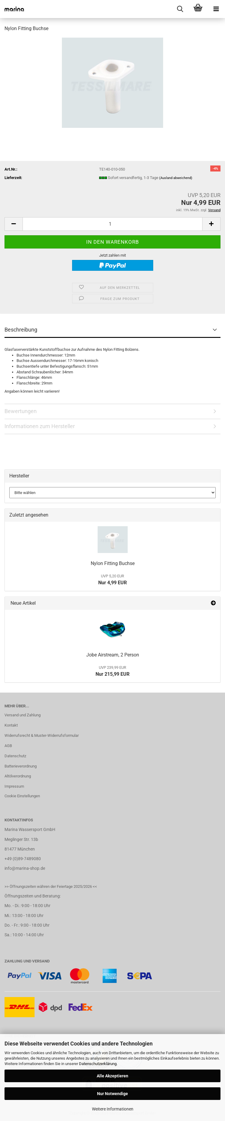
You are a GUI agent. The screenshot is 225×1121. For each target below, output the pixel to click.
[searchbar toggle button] (180, 9)
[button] (14, 224)
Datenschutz (15, 756)
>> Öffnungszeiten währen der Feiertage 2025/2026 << (51, 886)
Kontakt (11, 725)
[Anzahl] (112, 224)
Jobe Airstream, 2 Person (112, 655)
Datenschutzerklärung (98, 1063)
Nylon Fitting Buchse (113, 563)
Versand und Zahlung (23, 715)
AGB (8, 745)
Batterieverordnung (21, 766)
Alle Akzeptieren (112, 1075)
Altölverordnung (18, 776)
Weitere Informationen (112, 1109)
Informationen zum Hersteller (40, 426)
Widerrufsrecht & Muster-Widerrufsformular (42, 735)
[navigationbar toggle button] (216, 9)
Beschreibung (21, 329)
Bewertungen (21, 411)
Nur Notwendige (112, 1093)
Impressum (14, 786)
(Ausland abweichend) (175, 178)
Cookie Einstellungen (22, 796)
